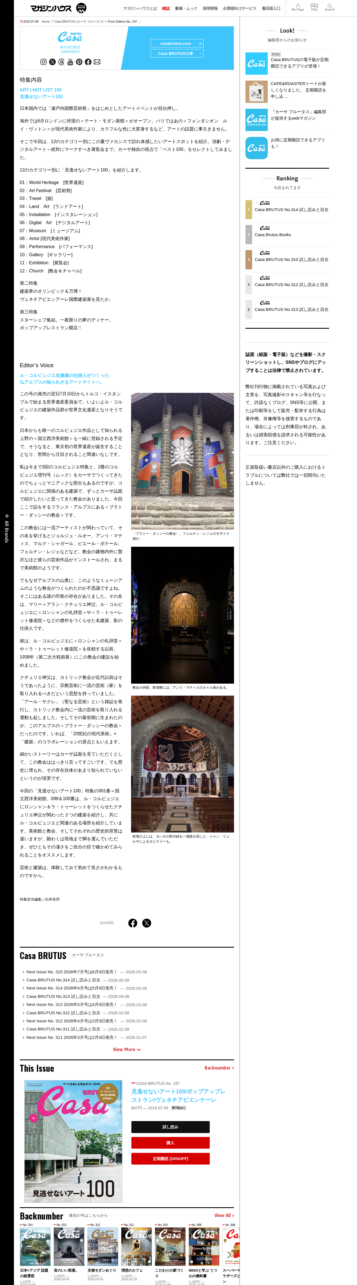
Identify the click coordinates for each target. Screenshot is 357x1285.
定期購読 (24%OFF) (170, 1158)
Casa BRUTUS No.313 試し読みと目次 (77, 996)
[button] (229, 1255)
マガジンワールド (58, 8)
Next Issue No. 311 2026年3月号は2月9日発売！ (86, 1037)
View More (127, 1049)
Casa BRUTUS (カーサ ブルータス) (78, 21)
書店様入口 (271, 8)
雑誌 (166, 8)
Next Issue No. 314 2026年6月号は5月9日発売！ (86, 988)
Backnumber (219, 1068)
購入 (170, 1143)
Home (46, 21)
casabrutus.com (180, 43)
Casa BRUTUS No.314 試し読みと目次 (77, 979)
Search (329, 5)
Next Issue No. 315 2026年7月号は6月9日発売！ (86, 971)
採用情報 (210, 8)
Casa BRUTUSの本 (179, 53)
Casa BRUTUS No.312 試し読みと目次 (77, 1012)
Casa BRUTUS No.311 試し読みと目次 (77, 1029)
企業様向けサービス (239, 8)
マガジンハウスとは (140, 8)
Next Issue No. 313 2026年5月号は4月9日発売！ (86, 1004)
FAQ (314, 5)
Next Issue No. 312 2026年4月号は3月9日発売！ (86, 1020)
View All (224, 1215)
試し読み (170, 1127)
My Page (298, 5)
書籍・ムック (186, 8)
